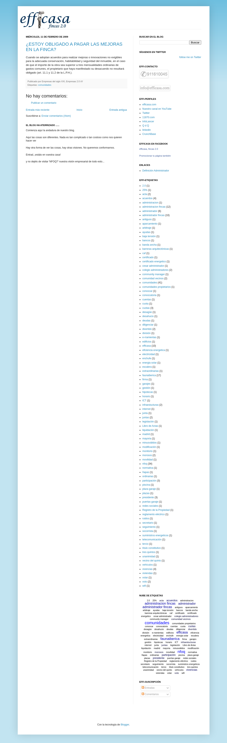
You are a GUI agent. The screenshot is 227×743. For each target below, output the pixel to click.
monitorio (147, 451)
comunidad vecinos (153, 278)
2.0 (144, 185)
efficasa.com (149, 104)
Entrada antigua (118, 109)
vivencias (147, 569)
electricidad (148, 354)
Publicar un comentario (43, 102)
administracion (150, 202)
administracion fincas (154, 206)
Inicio (79, 109)
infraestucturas (150, 404)
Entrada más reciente (37, 109)
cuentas (146, 299)
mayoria (146, 438)
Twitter (146, 113)
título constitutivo (151, 548)
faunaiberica (149, 375)
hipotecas (147, 392)
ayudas (146, 232)
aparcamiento (150, 223)
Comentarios (150, 694)
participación (149, 480)
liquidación (148, 430)
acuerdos (147, 198)
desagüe (147, 312)
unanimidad (148, 556)
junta (145, 413)
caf (144, 253)
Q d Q (145, 125)
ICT (144, 400)
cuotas (146, 308)
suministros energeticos (155, 535)
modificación (149, 447)
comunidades (44, 85)
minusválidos (149, 442)
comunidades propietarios (156, 286)
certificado (148, 257)
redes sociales (150, 505)
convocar (147, 291)
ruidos (145, 518)
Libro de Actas (150, 425)
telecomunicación (152, 539)
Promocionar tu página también (155, 156)
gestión (146, 387)
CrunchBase (149, 134)
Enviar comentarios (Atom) (56, 115)
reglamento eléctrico (153, 514)
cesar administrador (153, 265)
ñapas (145, 472)
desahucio (148, 316)
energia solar (149, 362)
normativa (147, 467)
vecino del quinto (151, 560)
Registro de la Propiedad (156, 510)
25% (144, 190)
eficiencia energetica (153, 350)
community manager (153, 274)
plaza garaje (149, 488)
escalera (147, 366)
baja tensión (149, 236)
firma (145, 379)
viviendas (147, 573)
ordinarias (147, 476)
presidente (148, 497)
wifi (144, 585)
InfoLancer (148, 121)
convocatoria (149, 295)
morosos (147, 455)
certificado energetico (154, 261)
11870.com (148, 117)
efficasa (146, 345)
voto (144, 581)
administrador (150, 211)
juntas (145, 417)
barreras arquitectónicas (155, 248)
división (146, 333)
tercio (145, 543)
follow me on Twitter (190, 57)
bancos (146, 240)
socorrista (147, 531)
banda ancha (149, 244)
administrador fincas (153, 215)
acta (144, 194)
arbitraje (146, 227)
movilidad (147, 459)
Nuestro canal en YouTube (157, 108)
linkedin (146, 129)
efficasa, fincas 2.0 (148, 149)
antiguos (147, 219)
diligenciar (148, 324)
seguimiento (149, 526)
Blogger (125, 724)
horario (146, 396)
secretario (147, 522)
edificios (146, 341)
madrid (146, 434)
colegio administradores (155, 270)
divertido (147, 329)
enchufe (146, 358)
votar (145, 577)
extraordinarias (150, 371)
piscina (146, 484)
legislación (148, 421)
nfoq (144, 463)
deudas (146, 320)
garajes (146, 383)
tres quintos (148, 552)
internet (146, 409)
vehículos (147, 564)
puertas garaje (150, 501)
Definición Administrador (155, 170)
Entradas (148, 687)
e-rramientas (149, 337)
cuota (145, 303)
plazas (146, 493)
